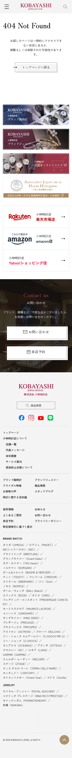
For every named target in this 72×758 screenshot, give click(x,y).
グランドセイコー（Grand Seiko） (23, 558)
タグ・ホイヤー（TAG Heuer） (21, 563)
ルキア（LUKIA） (38, 650)
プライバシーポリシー (48, 521)
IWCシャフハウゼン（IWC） (20, 549)
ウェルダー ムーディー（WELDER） (24, 659)
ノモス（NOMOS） (14, 586)
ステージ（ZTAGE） (15, 664)
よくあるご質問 (12, 515)
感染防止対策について (19, 467)
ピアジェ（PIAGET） (41, 545)
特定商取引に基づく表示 (17, 527)
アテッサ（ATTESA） (51, 645)
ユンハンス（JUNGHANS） (19, 613)
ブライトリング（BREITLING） (21, 554)
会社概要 (11, 456)
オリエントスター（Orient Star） (23, 677)
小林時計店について (15, 438)
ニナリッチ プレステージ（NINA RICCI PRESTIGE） (34, 696)
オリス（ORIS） (42, 595)
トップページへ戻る (36, 67)
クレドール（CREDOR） (44, 577)
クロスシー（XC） (14, 650)
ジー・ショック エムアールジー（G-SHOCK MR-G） (34, 636)
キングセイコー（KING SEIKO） (22, 618)
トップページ (11, 432)
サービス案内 (14, 462)
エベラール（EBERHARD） (19, 581)
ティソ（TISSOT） (14, 577)
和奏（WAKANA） (13, 705)
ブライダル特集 (12, 485)
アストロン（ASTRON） (17, 632)
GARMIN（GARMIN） (15, 654)
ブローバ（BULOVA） (49, 632)
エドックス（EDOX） (16, 595)
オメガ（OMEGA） (14, 545)
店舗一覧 (11, 444)
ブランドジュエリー (47, 480)
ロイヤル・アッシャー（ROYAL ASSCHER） (29, 691)
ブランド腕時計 (12, 480)
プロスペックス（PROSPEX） (21, 627)
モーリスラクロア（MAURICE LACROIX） (28, 609)
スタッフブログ (44, 491)
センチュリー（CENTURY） (19, 673)
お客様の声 (9, 491)
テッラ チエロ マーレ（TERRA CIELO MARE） (31, 668)
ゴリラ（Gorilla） (57, 677)
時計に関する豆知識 (15, 497)
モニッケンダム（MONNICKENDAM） (25, 700)
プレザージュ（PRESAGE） (19, 622)
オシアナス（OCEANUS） (18, 645)
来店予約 (36, 351)
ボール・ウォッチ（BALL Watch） (24, 591)
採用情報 (8, 509)
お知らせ (40, 509)
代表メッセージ (15, 450)
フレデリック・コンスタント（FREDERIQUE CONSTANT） (35, 602)
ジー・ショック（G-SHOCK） (21, 641)
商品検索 (36, 405)
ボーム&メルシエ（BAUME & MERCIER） (27, 572)
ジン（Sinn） (46, 581)
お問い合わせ (36, 331)
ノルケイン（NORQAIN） (18, 568)
